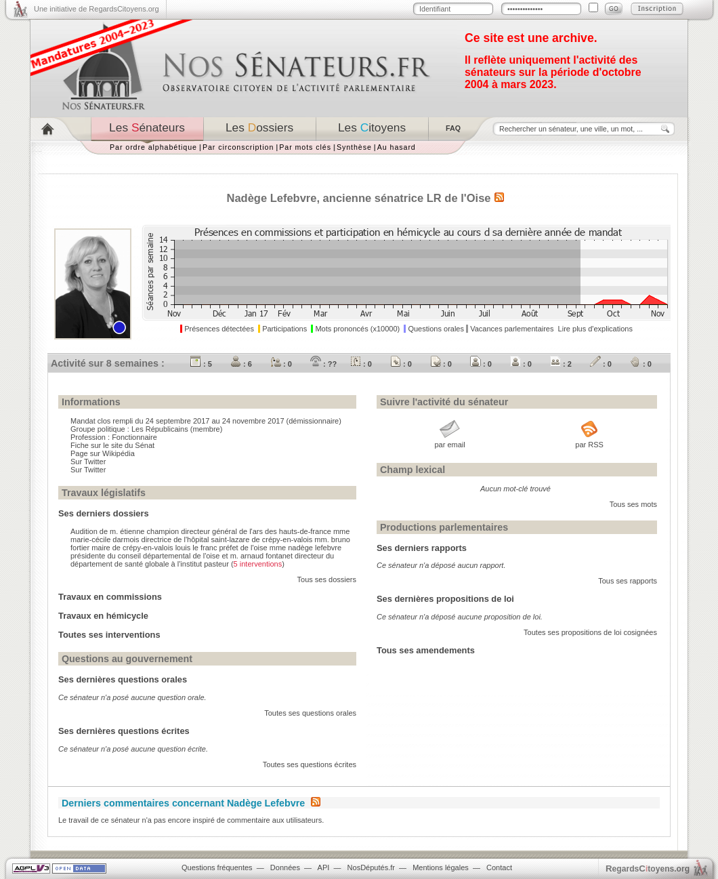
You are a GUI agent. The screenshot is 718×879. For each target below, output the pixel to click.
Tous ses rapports (627, 581)
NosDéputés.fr (371, 867)
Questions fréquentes (217, 867)
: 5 (201, 364)
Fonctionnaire (134, 437)
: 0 (281, 364)
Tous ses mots (633, 504)
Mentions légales (441, 867)
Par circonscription (238, 147)
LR (434, 198)
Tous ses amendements (426, 650)
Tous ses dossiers (326, 579)
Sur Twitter (88, 461)
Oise (479, 198)
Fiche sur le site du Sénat (112, 445)
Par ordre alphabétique (153, 147)
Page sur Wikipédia (102, 453)
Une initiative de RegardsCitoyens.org (96, 9)
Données (285, 867)
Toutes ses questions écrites (309, 764)
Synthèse (354, 147)
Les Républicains (159, 429)
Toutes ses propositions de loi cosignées (590, 632)
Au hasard (396, 147)
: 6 (241, 364)
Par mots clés (305, 147)
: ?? (323, 364)
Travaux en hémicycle (103, 616)
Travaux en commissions (110, 597)
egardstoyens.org (648, 868)
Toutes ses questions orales (310, 713)
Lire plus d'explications (595, 329)
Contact (499, 867)
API (324, 867)
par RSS (589, 445)
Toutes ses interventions (109, 635)
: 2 (561, 364)
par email (449, 445)
